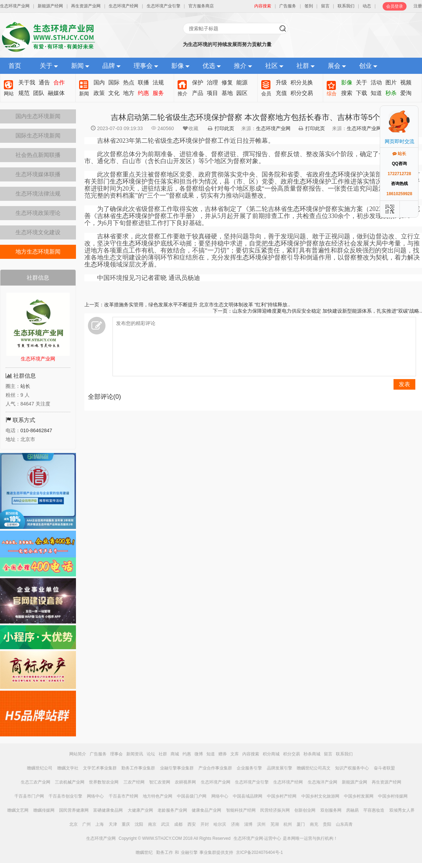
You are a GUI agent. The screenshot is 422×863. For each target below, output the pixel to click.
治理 (212, 82)
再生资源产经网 (386, 782)
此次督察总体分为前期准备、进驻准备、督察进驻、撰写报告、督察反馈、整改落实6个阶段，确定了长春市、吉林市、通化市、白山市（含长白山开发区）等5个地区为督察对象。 (250, 158)
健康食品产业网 (206, 810)
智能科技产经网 (241, 810)
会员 (266, 93)
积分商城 (271, 754)
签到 (309, 6)
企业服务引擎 (249, 768)
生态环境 (179, 140)
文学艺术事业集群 (100, 768)
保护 (197, 82)
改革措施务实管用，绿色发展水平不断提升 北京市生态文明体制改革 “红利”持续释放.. (197, 304)
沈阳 (139, 824)
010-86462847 (36, 430)
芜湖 (274, 824)
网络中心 (95, 796)
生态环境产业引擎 (163, 6)
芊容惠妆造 (373, 810)
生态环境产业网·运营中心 (257, 838)
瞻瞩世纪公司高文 (314, 768)
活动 (376, 82)
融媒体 (56, 93)
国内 (99, 82)
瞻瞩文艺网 (17, 810)
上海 (99, 824)
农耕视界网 (185, 782)
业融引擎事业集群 (177, 768)
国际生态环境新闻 (37, 136)
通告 (44, 82)
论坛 (151, 754)
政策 (99, 93)
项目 (212, 93)
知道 (376, 93)
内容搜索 (250, 754)
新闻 (77, 65)
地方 (128, 93)
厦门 (300, 824)
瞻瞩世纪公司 (39, 768)
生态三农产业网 (35, 782)
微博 (198, 754)
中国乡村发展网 (358, 796)
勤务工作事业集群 (138, 768)
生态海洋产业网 (322, 782)
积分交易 (301, 93)
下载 (361, 93)
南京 (152, 824)
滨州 (261, 824)
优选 (209, 65)
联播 (143, 82)
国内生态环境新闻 (37, 116)
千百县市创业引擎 (65, 796)
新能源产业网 (354, 782)
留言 (325, 6)
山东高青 (344, 824)
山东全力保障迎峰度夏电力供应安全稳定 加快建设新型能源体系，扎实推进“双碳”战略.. (327, 311)
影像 (177, 65)
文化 (114, 93)
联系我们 (346, 6)
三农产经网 (134, 782)
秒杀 (391, 93)
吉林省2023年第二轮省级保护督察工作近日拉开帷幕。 (179, 140)
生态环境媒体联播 (37, 174)
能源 (242, 82)
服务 (158, 93)
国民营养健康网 (74, 810)
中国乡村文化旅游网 (320, 796)
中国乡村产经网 (281, 796)
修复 (227, 82)
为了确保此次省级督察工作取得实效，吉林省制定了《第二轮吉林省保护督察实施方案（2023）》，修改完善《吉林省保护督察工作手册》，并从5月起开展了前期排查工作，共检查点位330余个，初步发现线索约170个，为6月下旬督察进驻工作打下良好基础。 (252, 215)
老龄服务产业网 (172, 810)
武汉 (165, 824)
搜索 (346, 93)
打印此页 (224, 128)
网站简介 (77, 754)
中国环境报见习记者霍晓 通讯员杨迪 (142, 277)
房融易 (352, 810)
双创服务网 (330, 810)
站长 (25, 386)
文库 (234, 754)
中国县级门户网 (191, 796)
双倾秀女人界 (402, 810)
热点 (128, 82)
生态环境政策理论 (37, 213)
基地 (227, 93)
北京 (73, 824)
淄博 (248, 824)
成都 (178, 824)
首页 (14, 65)
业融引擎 (189, 852)
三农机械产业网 (69, 782)
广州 (86, 824)
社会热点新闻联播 (37, 155)
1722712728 (399, 173)
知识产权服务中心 (352, 768)
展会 (334, 65)
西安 (191, 824)
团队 (38, 93)
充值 (281, 93)
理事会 (143, 65)
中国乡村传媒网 (393, 796)
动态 (367, 6)
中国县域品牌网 (247, 796)
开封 (204, 824)
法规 (158, 82)
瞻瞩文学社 (67, 768)
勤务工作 (164, 852)
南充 (314, 824)
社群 (302, 65)
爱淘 (405, 93)
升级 (281, 82)
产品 (197, 93)
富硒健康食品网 (108, 810)
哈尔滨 (219, 824)
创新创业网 (304, 810)
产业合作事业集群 (215, 768)
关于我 (26, 82)
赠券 (222, 754)
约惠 (143, 93)
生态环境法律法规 (37, 194)
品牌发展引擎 (279, 768)
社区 (271, 65)
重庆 (126, 824)
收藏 (190, 128)
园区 (242, 93)
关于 (46, 65)
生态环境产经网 (123, 6)
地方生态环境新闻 (37, 252)
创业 (365, 65)
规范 (24, 93)
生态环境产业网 (15, 6)
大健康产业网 (140, 810)
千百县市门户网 (29, 796)
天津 (113, 824)
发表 (404, 384)
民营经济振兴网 (275, 810)
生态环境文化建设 (37, 232)
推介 (240, 65)
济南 (235, 824)
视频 (405, 82)
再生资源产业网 (86, 6)
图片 (391, 82)
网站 (9, 93)
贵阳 (327, 824)
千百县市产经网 (123, 796)
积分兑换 (301, 82)
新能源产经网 (50, 6)
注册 (418, 6)
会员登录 (394, 6)
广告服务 (287, 6)
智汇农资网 (159, 782)
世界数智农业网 (104, 782)
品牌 (108, 65)
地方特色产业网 (157, 796)
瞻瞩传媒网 (44, 810)
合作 (59, 82)
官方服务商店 (201, 6)
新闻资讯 (134, 754)
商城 (175, 754)
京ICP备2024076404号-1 (259, 852)
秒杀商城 (311, 754)
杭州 (287, 824)
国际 (114, 82)
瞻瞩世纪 (144, 852)
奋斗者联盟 (384, 768)
